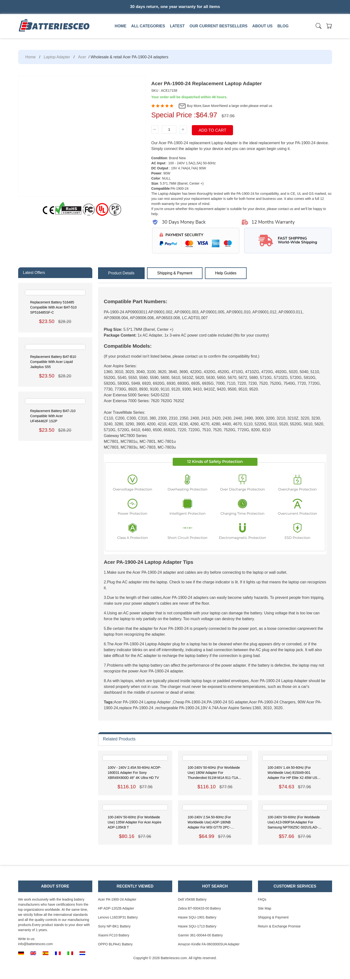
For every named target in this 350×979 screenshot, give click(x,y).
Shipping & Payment (174, 273)
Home (120, 26)
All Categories (148, 26)
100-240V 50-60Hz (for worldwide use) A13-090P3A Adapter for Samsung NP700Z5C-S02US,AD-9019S (294, 822)
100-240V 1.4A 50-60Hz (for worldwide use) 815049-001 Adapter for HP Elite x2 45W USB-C (294, 773)
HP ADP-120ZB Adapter (116, 908)
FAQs (262, 899)
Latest (177, 26)
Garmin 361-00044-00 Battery (200, 935)
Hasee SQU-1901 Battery (197, 917)
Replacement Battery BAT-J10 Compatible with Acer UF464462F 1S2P (53, 416)
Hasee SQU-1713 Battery (197, 926)
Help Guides (225, 273)
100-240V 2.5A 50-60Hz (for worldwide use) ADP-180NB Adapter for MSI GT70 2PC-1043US (209, 822)
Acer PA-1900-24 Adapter (117, 899)
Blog (282, 26)
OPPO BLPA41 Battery (115, 944)
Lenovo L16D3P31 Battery (118, 917)
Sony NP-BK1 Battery (114, 926)
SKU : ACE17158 (164, 90)
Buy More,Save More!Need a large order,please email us (225, 106)
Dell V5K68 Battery (192, 899)
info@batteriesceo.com (35, 944)
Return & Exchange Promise (279, 926)
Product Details (121, 273)
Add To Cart (212, 130)
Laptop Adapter (57, 57)
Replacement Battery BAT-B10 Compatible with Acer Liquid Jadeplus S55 (53, 362)
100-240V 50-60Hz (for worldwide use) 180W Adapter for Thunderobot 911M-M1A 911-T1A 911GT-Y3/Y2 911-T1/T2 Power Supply (214, 773)
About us (262, 26)
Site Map (264, 908)
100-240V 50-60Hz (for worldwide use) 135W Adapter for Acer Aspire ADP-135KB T (135, 822)
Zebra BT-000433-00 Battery (199, 908)
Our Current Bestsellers (218, 26)
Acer (82, 57)
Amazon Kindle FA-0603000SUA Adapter (209, 944)
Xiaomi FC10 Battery (113, 935)
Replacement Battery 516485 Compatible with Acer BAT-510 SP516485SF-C (53, 307)
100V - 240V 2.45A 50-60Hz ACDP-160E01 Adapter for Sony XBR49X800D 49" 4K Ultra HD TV (134, 773)
